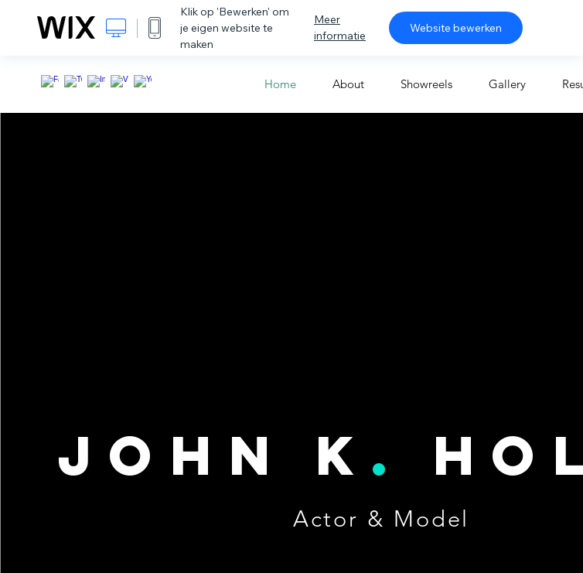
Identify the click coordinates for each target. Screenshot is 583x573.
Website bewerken (456, 28)
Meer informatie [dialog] (340, 27)
